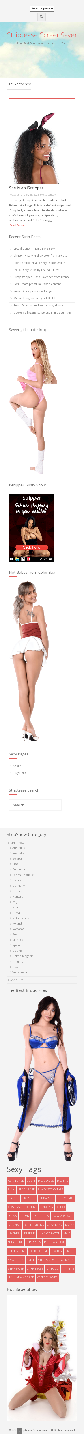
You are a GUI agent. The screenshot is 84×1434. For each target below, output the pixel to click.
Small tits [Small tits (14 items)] (16, 1260)
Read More (16, 225)
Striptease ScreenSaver (42, 35)
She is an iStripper (26, 189)
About (17, 766)
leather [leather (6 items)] (13, 1233)
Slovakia (17, 940)
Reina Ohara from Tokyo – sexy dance (38, 306)
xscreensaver (50, 195)
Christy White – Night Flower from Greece (40, 256)
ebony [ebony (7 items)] (24, 1216)
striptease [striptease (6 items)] (35, 1268)
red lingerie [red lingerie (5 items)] (17, 1251)
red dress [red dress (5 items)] (33, 1242)
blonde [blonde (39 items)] (13, 1198)
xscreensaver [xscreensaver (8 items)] (47, 1277)
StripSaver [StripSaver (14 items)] (16, 1268)
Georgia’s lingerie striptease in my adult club (43, 313)
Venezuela (19, 972)
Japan (16, 907)
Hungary (17, 896)
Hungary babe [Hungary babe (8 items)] (62, 1216)
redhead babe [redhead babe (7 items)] (54, 1242)
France (17, 880)
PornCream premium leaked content (37, 284)
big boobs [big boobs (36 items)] (46, 1181)
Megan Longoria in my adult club (35, 298)
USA (15, 967)
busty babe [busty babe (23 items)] (65, 1198)
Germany (18, 886)
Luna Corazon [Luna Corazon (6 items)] (49, 1233)
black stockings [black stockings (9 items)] (50, 1189)
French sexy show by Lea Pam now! (36, 270)
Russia (16, 934)
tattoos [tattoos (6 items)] (52, 1268)
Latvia (16, 913)
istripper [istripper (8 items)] (14, 1224)
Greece (17, 891)
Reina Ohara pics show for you (34, 291)
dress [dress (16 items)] (12, 1216)
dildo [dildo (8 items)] (60, 1207)
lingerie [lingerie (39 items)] (29, 1233)
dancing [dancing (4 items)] (46, 1207)
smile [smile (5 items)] (31, 1260)
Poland (17, 923)
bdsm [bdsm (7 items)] (31, 1181)
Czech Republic (23, 875)
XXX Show (16, 980)
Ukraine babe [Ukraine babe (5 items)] (24, 1277)
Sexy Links (19, 773)
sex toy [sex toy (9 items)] (56, 1251)
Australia (18, 853)
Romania (18, 929)
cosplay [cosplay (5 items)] (14, 1207)
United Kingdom (23, 956)
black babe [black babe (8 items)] (26, 1189)
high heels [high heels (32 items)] (40, 1216)
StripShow (17, 843)
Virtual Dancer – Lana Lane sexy (34, 249)
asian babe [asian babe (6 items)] (16, 1181)
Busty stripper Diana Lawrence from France (42, 277)
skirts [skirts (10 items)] (70, 1251)
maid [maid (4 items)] (66, 1233)
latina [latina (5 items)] (69, 1224)
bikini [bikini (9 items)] (11, 1189)
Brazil (16, 864)
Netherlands (20, 918)
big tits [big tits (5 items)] (62, 1181)
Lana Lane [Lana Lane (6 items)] (54, 1224)
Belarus (17, 858)
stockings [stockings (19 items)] (65, 1260)
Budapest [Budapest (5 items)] (46, 1198)
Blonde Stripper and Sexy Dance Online (39, 263)
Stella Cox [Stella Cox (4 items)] (46, 1260)
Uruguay (17, 961)
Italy (14, 902)
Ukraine (17, 950)
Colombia (18, 869)
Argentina (18, 848)
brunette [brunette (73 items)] (29, 1198)
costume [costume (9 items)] (30, 1207)
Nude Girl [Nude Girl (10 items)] (15, 1242)
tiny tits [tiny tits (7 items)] (68, 1268)
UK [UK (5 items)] (9, 1277)
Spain (16, 945)
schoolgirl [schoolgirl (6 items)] (38, 1251)
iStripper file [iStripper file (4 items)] (34, 1224)
